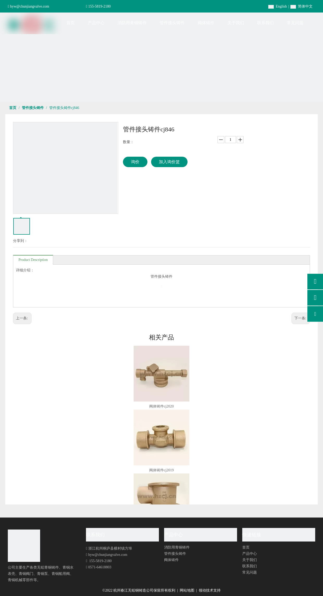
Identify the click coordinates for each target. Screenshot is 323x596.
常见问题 (249, 572)
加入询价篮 (169, 162)
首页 (246, 547)
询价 (135, 162)
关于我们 (249, 560)
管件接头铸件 (175, 554)
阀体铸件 (171, 560)
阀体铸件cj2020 (161, 406)
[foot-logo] (24, 546)
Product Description (33, 260)
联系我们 (249, 566)
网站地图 (187, 590)
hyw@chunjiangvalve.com (29, 6)
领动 (202, 590)
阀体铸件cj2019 (161, 470)
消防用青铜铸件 (177, 547)
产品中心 (249, 554)
